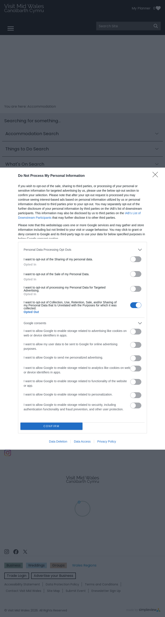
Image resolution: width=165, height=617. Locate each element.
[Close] (157, 176)
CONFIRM (51, 426)
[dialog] (82, 309)
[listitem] (82, 249)
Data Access (82, 441)
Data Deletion (58, 441)
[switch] (135, 259)
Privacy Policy (106, 441)
